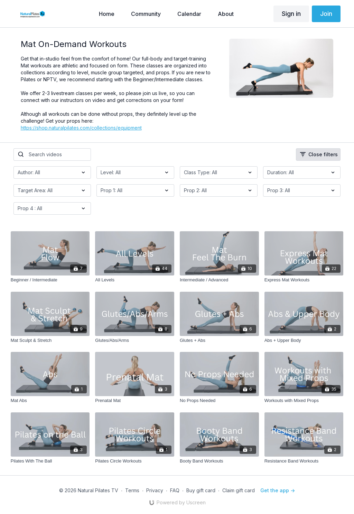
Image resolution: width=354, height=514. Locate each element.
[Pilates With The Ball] (50, 461)
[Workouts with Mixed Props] (304, 400)
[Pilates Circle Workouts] (134, 461)
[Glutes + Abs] (219, 340)
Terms (132, 490)
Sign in (291, 13)
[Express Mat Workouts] (304, 280)
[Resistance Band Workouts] (304, 461)
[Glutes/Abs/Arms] (134, 340)
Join (326, 13)
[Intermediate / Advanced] (219, 280)
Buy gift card (200, 490)
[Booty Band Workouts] (219, 461)
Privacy (154, 490)
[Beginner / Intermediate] (50, 280)
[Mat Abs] (50, 400)
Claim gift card (238, 490)
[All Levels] (134, 280)
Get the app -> (277, 490)
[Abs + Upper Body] (304, 340)
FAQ (174, 490)
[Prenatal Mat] (134, 400)
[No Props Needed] (219, 400)
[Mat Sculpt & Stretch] (50, 340)
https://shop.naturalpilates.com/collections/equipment (81, 128)
